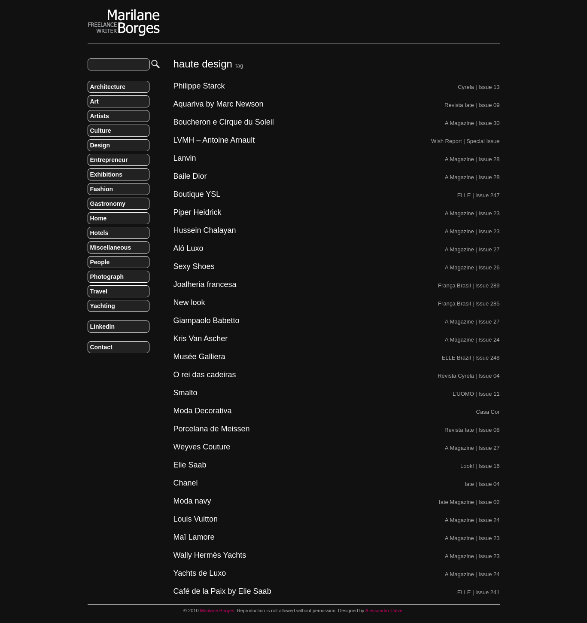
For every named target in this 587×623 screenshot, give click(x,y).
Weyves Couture (202, 447)
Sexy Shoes (194, 266)
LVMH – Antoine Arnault (214, 140)
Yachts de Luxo (199, 573)
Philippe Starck (199, 86)
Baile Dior (190, 176)
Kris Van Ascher (200, 339)
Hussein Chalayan (204, 230)
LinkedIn (102, 326)
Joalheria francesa (205, 284)
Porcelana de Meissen (211, 429)
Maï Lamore (194, 537)
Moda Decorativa (202, 411)
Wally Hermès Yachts (209, 555)
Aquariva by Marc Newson (218, 104)
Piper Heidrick (197, 212)
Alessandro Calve (383, 610)
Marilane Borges (124, 23)
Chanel (185, 483)
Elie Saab (190, 465)
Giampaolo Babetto (206, 321)
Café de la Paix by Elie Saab (222, 591)
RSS (91, 365)
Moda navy (192, 501)
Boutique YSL (197, 194)
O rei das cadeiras (204, 375)
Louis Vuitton (195, 519)
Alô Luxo (188, 248)
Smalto (185, 393)
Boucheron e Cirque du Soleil (223, 122)
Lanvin (184, 158)
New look (189, 302)
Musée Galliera (199, 357)
